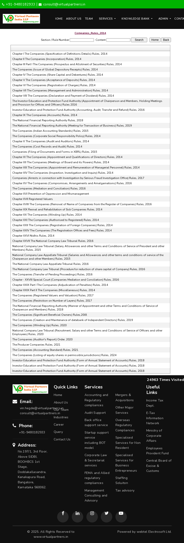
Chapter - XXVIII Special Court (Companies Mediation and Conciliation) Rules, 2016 (65, 280)
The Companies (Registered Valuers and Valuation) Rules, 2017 (52, 295)
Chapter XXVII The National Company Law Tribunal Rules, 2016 (52, 241)
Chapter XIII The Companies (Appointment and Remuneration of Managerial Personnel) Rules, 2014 (75, 167)
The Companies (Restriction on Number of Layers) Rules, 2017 (52, 301)
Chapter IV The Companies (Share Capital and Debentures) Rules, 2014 (57, 75)
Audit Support (95, 413)
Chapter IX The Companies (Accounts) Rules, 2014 (44, 115)
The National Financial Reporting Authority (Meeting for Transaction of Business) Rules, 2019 (72, 125)
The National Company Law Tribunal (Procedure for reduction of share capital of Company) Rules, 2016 (78, 269)
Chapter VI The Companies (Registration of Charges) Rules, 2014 (53, 85)
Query (58, 432)
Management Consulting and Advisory (96, 495)
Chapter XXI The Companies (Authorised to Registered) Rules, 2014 (55, 220)
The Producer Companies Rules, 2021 (36, 344)
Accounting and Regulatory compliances (96, 400)
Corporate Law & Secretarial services (96, 460)
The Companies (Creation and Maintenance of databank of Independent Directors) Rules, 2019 (72, 320)
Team (89, 19)
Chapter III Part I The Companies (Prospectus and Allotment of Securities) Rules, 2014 (67, 64)
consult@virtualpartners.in (62, 4)
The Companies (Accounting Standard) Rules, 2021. (45, 350)
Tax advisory (125, 490)
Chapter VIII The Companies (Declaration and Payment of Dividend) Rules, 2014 (63, 96)
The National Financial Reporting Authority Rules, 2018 (47, 120)
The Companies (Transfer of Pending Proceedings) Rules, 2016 (52, 274)
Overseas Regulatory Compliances (125, 425)
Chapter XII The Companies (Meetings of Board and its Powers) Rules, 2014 (60, 162)
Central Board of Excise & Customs (159, 465)
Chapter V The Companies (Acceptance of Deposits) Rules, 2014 (53, 80)
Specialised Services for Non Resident (128, 442)
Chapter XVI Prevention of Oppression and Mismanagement (50, 194)
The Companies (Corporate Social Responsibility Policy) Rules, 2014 (56, 136)
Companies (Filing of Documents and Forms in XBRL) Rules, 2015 (54, 152)
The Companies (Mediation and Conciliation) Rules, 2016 (48, 188)
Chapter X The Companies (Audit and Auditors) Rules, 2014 (50, 141)
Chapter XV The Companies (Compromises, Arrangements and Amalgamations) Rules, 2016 (72, 183)
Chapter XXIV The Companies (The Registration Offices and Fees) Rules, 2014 (62, 230)
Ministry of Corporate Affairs (154, 435)
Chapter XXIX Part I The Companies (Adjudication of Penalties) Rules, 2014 (60, 285)
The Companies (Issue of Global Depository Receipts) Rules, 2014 (55, 69)
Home (58, 19)
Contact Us (62, 439)
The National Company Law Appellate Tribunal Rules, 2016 (50, 264)
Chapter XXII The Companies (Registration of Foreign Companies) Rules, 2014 (62, 225)
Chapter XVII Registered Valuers (32, 199)
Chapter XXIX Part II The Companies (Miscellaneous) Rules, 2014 (53, 290)
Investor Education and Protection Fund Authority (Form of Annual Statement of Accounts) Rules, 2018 (78, 360)
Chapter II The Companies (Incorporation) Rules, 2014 (46, 59)
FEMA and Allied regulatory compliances (97, 478)
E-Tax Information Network (154, 418)
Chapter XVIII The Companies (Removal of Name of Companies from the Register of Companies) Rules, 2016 (82, 204)
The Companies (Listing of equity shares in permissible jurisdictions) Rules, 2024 (64, 355)
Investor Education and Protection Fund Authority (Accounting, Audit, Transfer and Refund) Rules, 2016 (78, 110)
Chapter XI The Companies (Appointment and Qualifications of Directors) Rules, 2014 (67, 157)
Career (59, 424)
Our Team (61, 410)
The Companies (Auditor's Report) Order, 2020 (42, 339)
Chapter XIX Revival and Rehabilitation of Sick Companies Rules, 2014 (57, 209)
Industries (61, 417)
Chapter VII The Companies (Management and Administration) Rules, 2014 (60, 90)
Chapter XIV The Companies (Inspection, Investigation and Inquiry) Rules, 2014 (62, 173)
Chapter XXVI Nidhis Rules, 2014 (33, 236)
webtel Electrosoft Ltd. (154, 532)
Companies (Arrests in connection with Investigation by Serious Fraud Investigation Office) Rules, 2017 (78, 178)
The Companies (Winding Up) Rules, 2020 (39, 325)
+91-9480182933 (18, 4)
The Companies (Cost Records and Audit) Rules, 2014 (47, 146)
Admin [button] (163, 19)
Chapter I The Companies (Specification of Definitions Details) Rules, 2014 (59, 54)
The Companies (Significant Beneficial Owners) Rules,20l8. (49, 315)
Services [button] (106, 19)
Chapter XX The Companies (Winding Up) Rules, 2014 (47, 215)
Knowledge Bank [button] (136, 19)
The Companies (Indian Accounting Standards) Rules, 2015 (50, 131)
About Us (73, 19)
